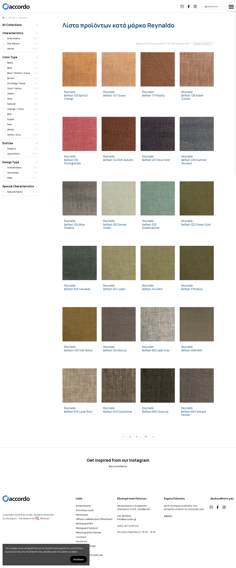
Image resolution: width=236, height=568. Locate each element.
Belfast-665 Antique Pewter (193, 413)
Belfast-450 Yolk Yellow (78, 350)
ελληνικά (212, 6)
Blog (78, 550)
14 (146, 436)
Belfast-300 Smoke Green (115, 226)
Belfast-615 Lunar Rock (78, 411)
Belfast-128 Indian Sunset (192, 97)
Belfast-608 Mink (191, 350)
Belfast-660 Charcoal (155, 411)
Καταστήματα (83, 505)
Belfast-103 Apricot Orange (76, 97)
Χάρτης (168, 516)
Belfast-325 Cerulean (77, 289)
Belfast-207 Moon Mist (156, 160)
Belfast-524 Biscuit (115, 350)
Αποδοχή (78, 559)
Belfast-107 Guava (114, 95)
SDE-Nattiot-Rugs (86, 546)
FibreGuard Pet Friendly (88, 532)
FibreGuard (82, 514)
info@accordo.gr (126, 519)
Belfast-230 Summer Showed (194, 161)
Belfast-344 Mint (152, 289)
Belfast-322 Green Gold (195, 224)
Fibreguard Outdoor (87, 528)
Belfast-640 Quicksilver (117, 411)
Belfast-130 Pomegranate (72, 161)
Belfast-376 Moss (192, 289)
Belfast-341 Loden (114, 289)
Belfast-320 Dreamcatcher (151, 226)
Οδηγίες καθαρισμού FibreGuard (94, 519)
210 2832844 (124, 516)
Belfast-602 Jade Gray (155, 350)
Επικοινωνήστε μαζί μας (89, 555)
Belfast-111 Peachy (153, 95)
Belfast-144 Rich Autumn (118, 160)
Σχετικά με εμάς (85, 510)
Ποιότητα (81, 541)
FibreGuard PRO (84, 523)
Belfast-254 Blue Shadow (74, 226)
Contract (81, 537)
